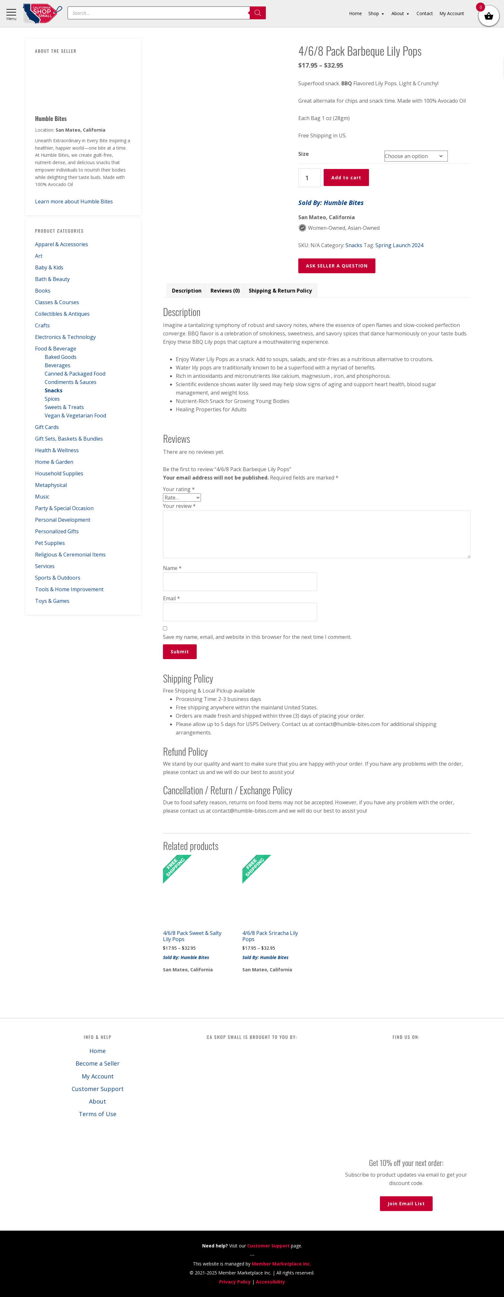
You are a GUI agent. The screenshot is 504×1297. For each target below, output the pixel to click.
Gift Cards (47, 427)
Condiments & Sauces (70, 382)
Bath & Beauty (52, 279)
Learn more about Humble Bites (74, 201)
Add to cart (346, 177)
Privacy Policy (235, 1282)
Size (303, 153)
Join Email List (406, 1203)
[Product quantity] (309, 177)
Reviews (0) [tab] (225, 290)
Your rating (179, 489)
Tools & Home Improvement (69, 589)
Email (171, 598)
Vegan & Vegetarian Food (75, 415)
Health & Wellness (57, 450)
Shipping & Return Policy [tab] (280, 290)
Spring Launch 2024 (399, 245)
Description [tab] (187, 290)
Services (45, 566)
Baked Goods (60, 356)
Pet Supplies (50, 542)
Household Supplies (59, 473)
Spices (52, 398)
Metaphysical (51, 485)
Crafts (42, 325)
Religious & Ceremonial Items (70, 554)
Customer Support (98, 1089)
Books (42, 290)
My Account (98, 1076)
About (97, 1101)
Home (97, 1051)
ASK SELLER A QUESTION (337, 266)
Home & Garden (54, 461)
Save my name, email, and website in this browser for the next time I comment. (257, 636)
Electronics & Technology (65, 337)
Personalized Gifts (57, 531)
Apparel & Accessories (61, 244)
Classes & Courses (57, 302)
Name (172, 568)
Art (38, 255)
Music (42, 496)
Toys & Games (52, 600)
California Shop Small (42, 14)
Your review (179, 505)
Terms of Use (97, 1114)
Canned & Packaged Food (75, 373)
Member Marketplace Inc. (281, 1264)
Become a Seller (98, 1063)
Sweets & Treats (64, 407)
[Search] (258, 12)
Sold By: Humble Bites (331, 202)
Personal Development (62, 519)
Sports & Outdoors (57, 577)
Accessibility (270, 1282)
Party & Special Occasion (64, 508)
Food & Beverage (55, 348)
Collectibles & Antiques (62, 313)
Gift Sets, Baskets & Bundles (69, 438)
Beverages (57, 365)
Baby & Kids (49, 267)
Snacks (53, 390)
